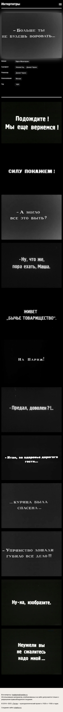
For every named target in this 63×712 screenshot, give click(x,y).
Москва (18, 79)
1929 (17, 84)
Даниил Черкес (31, 67)
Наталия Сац (20, 67)
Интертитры (10, 4)
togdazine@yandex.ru (20, 695)
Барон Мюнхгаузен (22, 61)
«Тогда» (15, 704)
